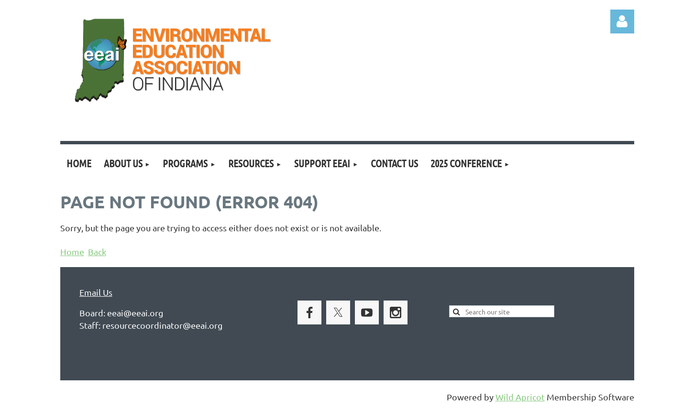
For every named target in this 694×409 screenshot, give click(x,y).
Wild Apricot (520, 397)
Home (72, 252)
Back (97, 252)
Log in (622, 21)
